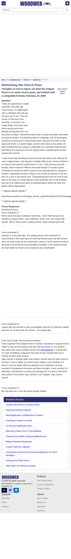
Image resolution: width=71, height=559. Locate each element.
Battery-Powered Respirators (19, 442)
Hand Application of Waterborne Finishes (24, 415)
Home (4, 80)
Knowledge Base (14, 80)
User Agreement (44, 480)
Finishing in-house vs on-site (19, 420)
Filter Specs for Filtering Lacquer (21, 466)
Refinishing (36, 80)
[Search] (33, 10)
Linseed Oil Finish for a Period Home (22, 405)
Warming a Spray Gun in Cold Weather (23, 431)
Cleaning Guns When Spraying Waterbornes (26, 436)
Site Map (6, 498)
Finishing (26, 80)
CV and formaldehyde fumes (19, 426)
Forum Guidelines (45, 484)
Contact (5, 506)
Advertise (41, 506)
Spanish (62, 91)
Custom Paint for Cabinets (18, 447)
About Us (41, 502)
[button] (4, 490)
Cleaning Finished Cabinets (18, 410)
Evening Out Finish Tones (17, 460)
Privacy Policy (43, 489)
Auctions (41, 511)
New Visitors (42, 498)
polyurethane (47, 350)
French (62, 93)
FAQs (4, 502)
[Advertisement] (30, 46)
